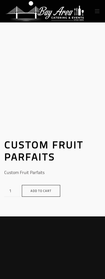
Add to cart (41, 191)
